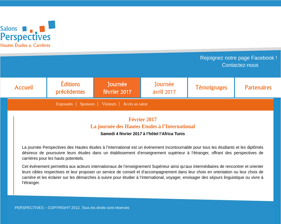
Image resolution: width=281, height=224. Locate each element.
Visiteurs (109, 104)
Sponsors (87, 104)
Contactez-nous (240, 65)
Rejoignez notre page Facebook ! (238, 58)
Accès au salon (135, 104)
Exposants (64, 104)
